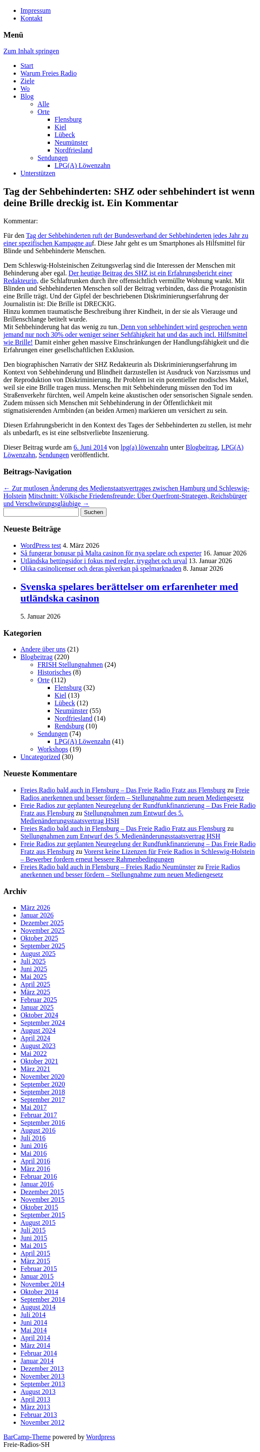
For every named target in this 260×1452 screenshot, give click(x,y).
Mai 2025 (33, 976)
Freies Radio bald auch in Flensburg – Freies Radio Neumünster (108, 867)
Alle (43, 104)
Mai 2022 (33, 1053)
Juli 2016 (33, 1138)
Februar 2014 (38, 1353)
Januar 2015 (37, 1276)
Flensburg (68, 119)
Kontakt (31, 18)
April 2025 (35, 984)
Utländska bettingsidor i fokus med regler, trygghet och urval (103, 560)
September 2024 (42, 1022)
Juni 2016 (33, 1145)
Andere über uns (43, 649)
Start (26, 65)
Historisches (54, 672)
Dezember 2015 (42, 1191)
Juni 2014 (33, 1322)
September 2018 (42, 1092)
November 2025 (42, 930)
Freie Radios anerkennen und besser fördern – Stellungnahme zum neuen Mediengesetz (134, 793)
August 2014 (37, 1307)
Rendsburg (69, 726)
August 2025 (37, 953)
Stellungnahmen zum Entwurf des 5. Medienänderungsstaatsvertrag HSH (101, 816)
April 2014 (35, 1337)
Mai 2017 (33, 1107)
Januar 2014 (37, 1360)
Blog (27, 96)
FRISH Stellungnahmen (70, 664)
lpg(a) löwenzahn (144, 447)
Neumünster (71, 142)
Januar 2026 (37, 915)
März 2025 (35, 992)
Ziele (27, 81)
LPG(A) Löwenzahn (82, 165)
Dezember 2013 (42, 1368)
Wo (25, 88)
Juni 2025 (33, 969)
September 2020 (42, 1084)
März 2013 (35, 1407)
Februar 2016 (38, 1176)
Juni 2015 (33, 1238)
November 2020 (42, 1076)
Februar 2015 (38, 1268)
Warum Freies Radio (48, 73)
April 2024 (35, 1038)
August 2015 (37, 1222)
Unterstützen (37, 173)
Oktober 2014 (39, 1291)
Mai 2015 (33, 1245)
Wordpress (100, 1436)
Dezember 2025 (42, 922)
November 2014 (42, 1284)
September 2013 (42, 1384)
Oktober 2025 (39, 938)
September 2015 (42, 1214)
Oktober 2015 (39, 1207)
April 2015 (35, 1253)
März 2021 (35, 1068)
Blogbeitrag (201, 447)
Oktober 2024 (39, 1015)
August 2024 (37, 1030)
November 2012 (42, 1422)
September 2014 (42, 1299)
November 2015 (42, 1199)
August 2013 (37, 1391)
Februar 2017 (38, 1115)
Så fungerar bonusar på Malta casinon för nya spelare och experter (111, 553)
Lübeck (65, 134)
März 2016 (35, 1168)
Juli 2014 (33, 1314)
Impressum (35, 10)
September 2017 (42, 1099)
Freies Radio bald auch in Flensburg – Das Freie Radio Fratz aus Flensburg (122, 790)
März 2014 (35, 1345)
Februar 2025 (38, 999)
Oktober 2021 (39, 1061)
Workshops (53, 749)
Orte (43, 111)
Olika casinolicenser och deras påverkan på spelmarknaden (101, 568)
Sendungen (53, 157)
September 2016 (42, 1122)
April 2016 (35, 1161)
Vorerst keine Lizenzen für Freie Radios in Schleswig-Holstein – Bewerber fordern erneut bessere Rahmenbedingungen (137, 855)
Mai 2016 (33, 1153)
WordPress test (40, 545)
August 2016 (37, 1130)
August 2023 (37, 1045)
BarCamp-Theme (27, 1436)
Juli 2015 (33, 1230)
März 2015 (35, 1261)
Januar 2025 (37, 1007)
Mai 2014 (33, 1330)
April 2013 (35, 1399)
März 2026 (35, 907)
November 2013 (42, 1376)
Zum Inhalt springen (31, 51)
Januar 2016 (37, 1184)
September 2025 (42, 945)
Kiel (60, 127)
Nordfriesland (73, 150)
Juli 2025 (33, 961)
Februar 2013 (38, 1414)
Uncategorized (40, 756)
